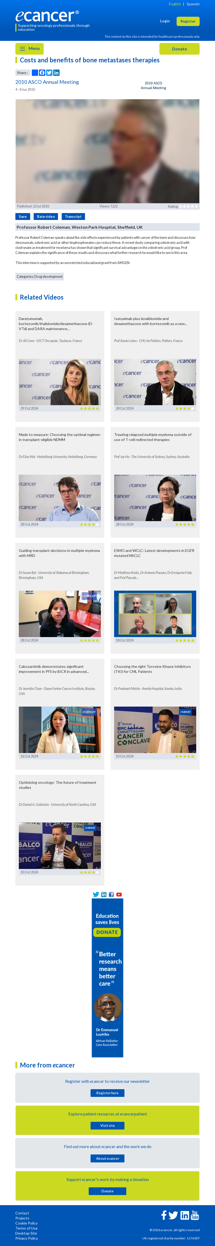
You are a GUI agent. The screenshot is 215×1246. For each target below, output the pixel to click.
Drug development (48, 276)
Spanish (193, 4)
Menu (29, 49)
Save (23, 216)
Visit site (107, 1125)
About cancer (107, 1158)
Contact (22, 1213)
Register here (107, 1093)
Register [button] (188, 21)
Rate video (46, 216)
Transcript (73, 216)
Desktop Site (26, 1233)
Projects (22, 1218)
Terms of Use (26, 1228)
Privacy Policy (26, 1238)
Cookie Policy (26, 1223)
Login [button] (165, 21)
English (175, 4)
